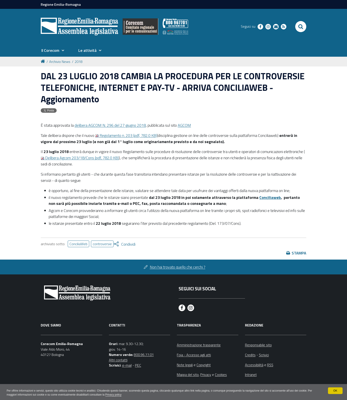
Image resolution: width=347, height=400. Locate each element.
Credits (250, 354)
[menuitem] (53, 50)
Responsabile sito (258, 345)
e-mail (127, 365)
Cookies (221, 374)
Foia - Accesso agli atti (194, 354)
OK (335, 390)
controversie (102, 244)
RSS (270, 364)
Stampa (299, 253)
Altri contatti (118, 360)
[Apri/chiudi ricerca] (300, 26)
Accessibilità (254, 364)
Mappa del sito (188, 374)
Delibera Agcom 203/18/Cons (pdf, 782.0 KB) (80, 158)
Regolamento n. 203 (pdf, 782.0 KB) (126, 135)
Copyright (204, 364)
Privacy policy (113, 394)
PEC (138, 365)
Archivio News (59, 61)
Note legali (185, 364)
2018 (79, 61)
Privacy (205, 374)
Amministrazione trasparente (199, 345)
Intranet (251, 374)
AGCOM (184, 125)
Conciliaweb (270, 197)
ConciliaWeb (78, 244)
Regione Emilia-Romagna (61, 4)
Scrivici (264, 354)
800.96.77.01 (144, 354)
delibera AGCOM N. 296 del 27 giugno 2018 (110, 125)
